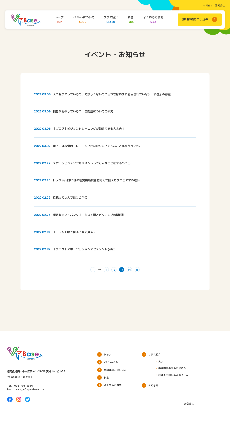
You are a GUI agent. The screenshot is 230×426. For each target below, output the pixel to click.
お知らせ (208, 5)
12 (112, 271)
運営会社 (220, 5)
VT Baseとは (111, 364)
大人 (160, 364)
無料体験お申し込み (195, 19)
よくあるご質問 (153, 19)
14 (132, 271)
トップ (59, 19)
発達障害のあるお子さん (172, 370)
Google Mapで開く (20, 379)
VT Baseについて (84, 19)
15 (142, 271)
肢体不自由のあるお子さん (173, 377)
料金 (130, 19)
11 (103, 271)
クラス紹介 (111, 19)
